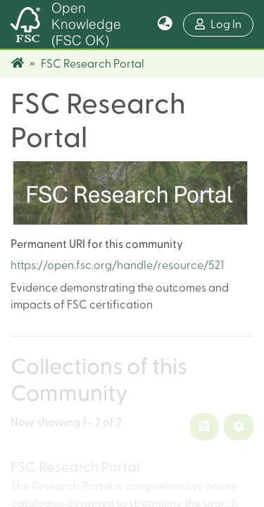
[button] (165, 24)
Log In (224, 22)
